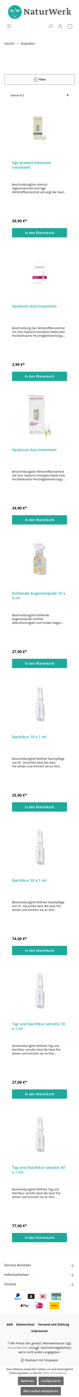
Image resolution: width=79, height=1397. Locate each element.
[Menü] (9, 26)
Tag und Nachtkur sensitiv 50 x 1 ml (38, 1169)
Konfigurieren (51, 1381)
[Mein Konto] (60, 26)
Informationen (16, 1274)
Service (10, 1284)
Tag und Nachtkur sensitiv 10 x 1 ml (38, 1026)
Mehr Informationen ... (56, 1373)
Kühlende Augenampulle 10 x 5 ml (38, 595)
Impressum (39, 1331)
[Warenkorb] (70, 26)
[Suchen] (50, 26)
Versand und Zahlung (53, 1324)
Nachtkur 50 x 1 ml (29, 880)
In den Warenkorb (39, 232)
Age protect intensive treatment (31, 165)
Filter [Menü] (39, 78)
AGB (10, 1324)
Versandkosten (17, 1348)
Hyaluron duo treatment (34, 306)
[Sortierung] (39, 95)
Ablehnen (27, 1381)
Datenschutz (25, 1324)
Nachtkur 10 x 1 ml (29, 736)
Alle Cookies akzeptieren (40, 1391)
